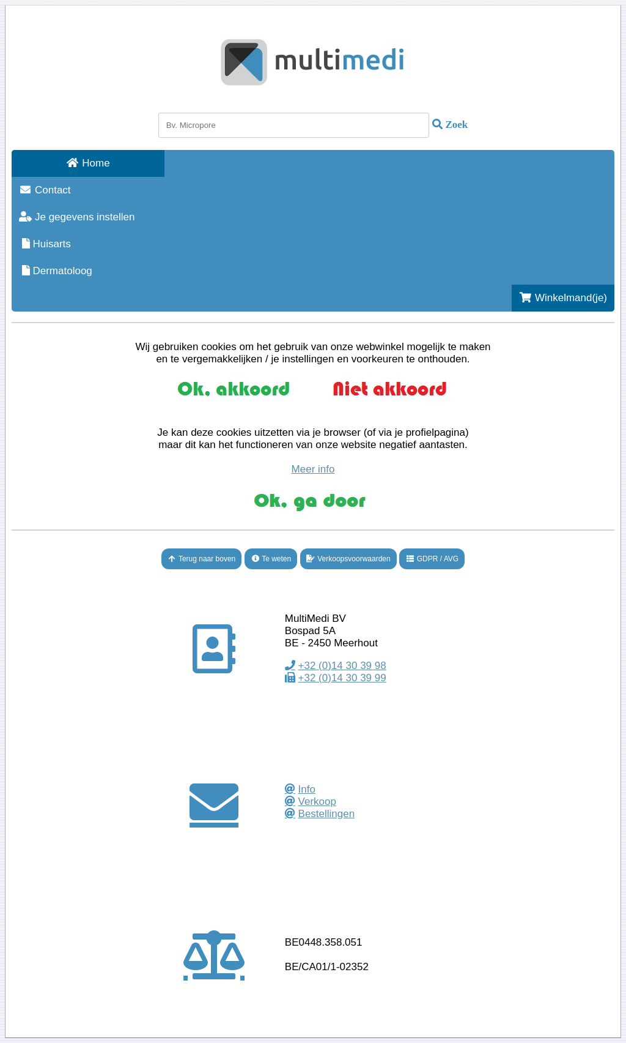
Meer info (313, 469)
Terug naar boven (202, 559)
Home (87, 163)
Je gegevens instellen (76, 217)
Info (306, 789)
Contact (45, 190)
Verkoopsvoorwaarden (348, 559)
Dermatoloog (55, 271)
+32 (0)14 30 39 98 (342, 665)
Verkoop (317, 801)
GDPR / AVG (431, 559)
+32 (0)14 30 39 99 (342, 678)
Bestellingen (326, 814)
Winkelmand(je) (563, 298)
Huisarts (45, 244)
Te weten (271, 559)
